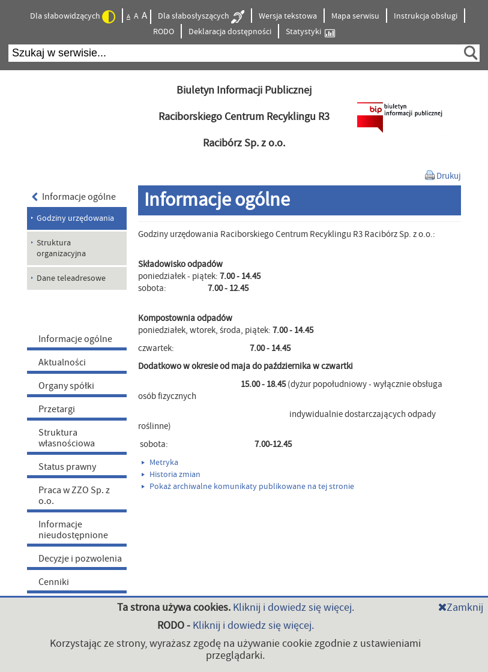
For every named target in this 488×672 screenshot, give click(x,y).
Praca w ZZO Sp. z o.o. (74, 495)
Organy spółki (66, 386)
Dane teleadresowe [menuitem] (71, 278)
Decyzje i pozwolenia (80, 559)
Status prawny (67, 467)
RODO (163, 31)
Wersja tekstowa (288, 16)
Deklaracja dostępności (229, 31)
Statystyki (310, 32)
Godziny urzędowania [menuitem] (75, 218)
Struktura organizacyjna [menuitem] (61, 248)
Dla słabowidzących (72, 16)
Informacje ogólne (74, 197)
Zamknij (460, 607)
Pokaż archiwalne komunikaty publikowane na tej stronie (248, 486)
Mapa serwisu (355, 16)
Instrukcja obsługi (425, 16)
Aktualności (62, 362)
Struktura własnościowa (66, 438)
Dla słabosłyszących (201, 16)
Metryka (160, 462)
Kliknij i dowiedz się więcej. (293, 607)
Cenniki (53, 582)
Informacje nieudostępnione (73, 529)
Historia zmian (171, 474)
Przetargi (56, 409)
